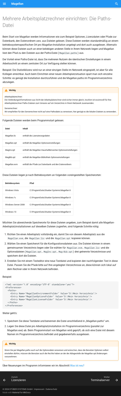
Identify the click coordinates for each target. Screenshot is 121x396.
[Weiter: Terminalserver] (103, 379)
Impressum (39, 389)
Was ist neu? (77, 365)
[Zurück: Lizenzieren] (15, 379)
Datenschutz (51, 389)
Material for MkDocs (21, 392)
